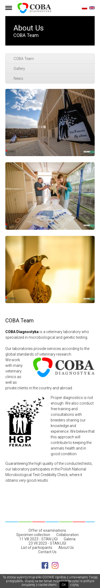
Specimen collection (33, 535)
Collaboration (67, 535)
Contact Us (47, 552)
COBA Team (24, 58)
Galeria (69, 539)
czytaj (74, 585)
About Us (66, 547)
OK (64, 585)
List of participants (36, 547)
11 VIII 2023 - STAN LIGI (38, 539)
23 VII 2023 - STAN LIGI (47, 543)
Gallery (19, 68)
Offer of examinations (47, 530)
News (18, 78)
